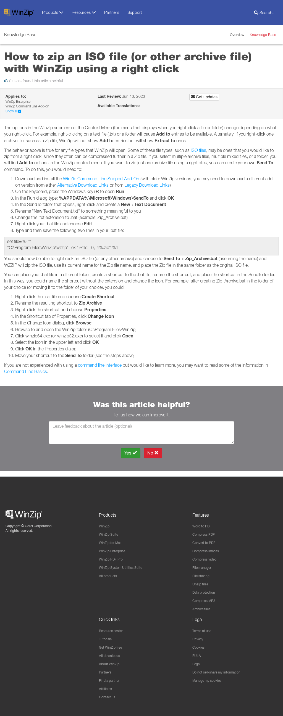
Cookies (199, 645)
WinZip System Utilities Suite (124, 563)
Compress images (208, 546)
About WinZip (110, 662)
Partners (111, 12)
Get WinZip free (113, 645)
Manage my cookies (210, 679)
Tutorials (106, 637)
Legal (197, 662)
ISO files (198, 150)
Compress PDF (205, 529)
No (153, 453)
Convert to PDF (205, 537)
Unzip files (201, 580)
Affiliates (106, 688)
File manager (203, 563)
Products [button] (52, 12)
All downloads (111, 654)
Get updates (204, 96)
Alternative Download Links (83, 185)
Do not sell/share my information (220, 671)
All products (109, 572)
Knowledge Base (263, 34)
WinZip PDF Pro (113, 555)
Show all (13, 111)
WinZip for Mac (112, 537)
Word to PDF (203, 520)
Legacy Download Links (147, 185)
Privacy (198, 637)
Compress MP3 (205, 597)
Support (134, 12)
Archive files (203, 606)
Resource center (114, 628)
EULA (197, 654)
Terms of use (203, 628)
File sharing (202, 572)
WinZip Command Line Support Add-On (101, 178)
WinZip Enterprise (114, 546)
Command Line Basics (25, 371)
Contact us (108, 696)
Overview (237, 34)
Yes (130, 453)
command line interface (100, 365)
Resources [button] (84, 12)
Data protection (205, 589)
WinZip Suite (110, 529)
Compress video (206, 555)
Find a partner (111, 679)
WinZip (105, 520)
